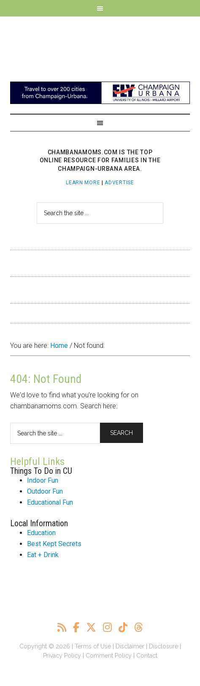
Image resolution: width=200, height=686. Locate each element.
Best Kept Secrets (54, 544)
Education (41, 533)
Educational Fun (50, 502)
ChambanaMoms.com (100, 44)
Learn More (83, 183)
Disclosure (163, 646)
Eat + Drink (43, 555)
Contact (146, 655)
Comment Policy (109, 655)
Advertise (119, 183)
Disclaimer (130, 646)
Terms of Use (93, 646)
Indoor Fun (42, 480)
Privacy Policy (62, 655)
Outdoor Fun (45, 491)
